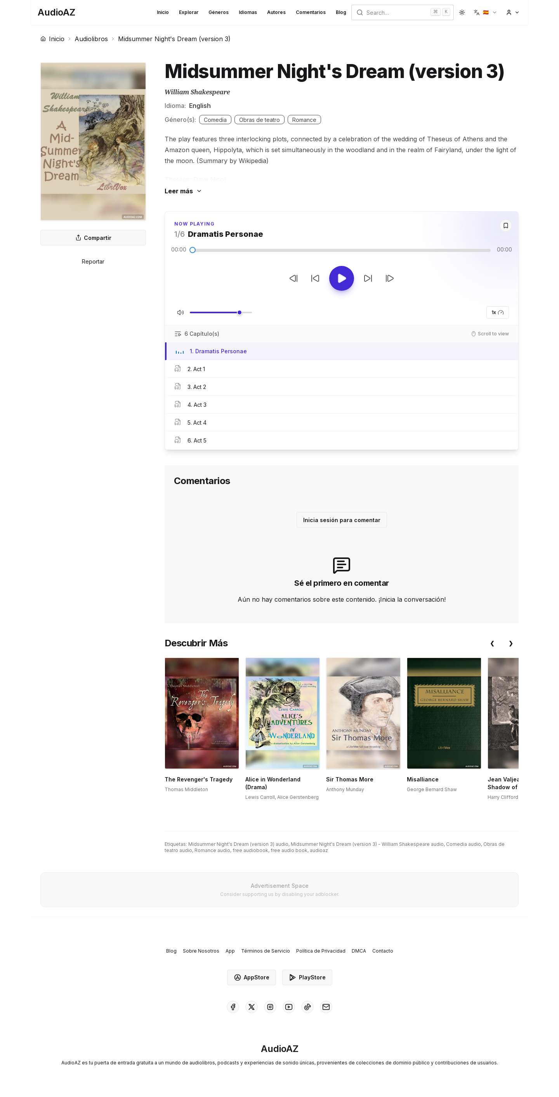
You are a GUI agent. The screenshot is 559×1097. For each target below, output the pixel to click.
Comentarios (311, 12)
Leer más (183, 191)
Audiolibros (91, 39)
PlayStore (307, 977)
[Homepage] (56, 12)
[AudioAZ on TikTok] (307, 1007)
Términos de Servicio (265, 951)
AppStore (251, 977)
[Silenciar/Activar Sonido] (180, 312)
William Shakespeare (197, 92)
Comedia (215, 119)
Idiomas (248, 12)
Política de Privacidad (320, 951)
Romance (304, 119)
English (200, 105)
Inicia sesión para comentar (341, 520)
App (230, 951)
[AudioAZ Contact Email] (326, 1007)
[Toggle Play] (341, 278)
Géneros (218, 12)
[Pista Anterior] (293, 278)
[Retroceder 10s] (315, 278)
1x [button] (497, 312)
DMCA (359, 951)
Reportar (93, 261)
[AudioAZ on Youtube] (289, 1007)
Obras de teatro (259, 119)
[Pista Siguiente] (390, 278)
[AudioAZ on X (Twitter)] (251, 1007)
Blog (341, 12)
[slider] (192, 250)
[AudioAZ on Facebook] (233, 1007)
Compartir (93, 237)
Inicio (163, 12)
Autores (276, 12)
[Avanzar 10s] (368, 278)
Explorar (188, 12)
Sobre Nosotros (201, 951)
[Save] (506, 225)
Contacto (382, 951)
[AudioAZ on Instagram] (270, 1007)
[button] (485, 12)
